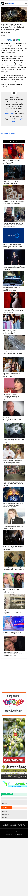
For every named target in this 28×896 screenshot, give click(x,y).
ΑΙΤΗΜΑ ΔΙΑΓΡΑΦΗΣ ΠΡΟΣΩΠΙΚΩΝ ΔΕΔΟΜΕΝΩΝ (14, 884)
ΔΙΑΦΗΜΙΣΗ (6, 882)
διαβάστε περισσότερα (8, 162)
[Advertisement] (14, 56)
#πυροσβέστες (9, 142)
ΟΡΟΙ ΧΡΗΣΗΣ (21, 882)
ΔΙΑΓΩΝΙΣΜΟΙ (6, 859)
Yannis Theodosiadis (18, 893)
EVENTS (5, 862)
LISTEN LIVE (5, 856)
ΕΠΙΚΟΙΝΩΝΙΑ (14, 882)
